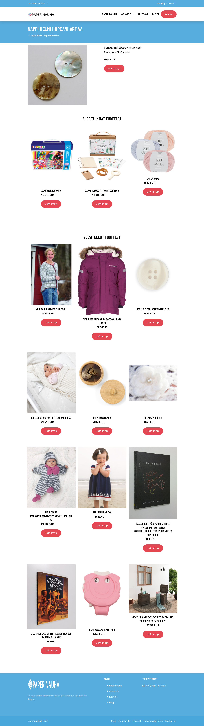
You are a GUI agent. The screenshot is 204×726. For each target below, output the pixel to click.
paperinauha (109, 14)
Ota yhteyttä (124, 720)
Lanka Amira (152, 178)
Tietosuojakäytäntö (153, 720)
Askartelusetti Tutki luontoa (102, 190)
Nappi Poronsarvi (102, 417)
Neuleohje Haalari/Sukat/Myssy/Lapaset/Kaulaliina (51, 516)
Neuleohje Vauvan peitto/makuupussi (51, 417)
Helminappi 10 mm (153, 417)
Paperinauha (115, 685)
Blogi (155, 14)
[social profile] (47, 3)
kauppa (169, 14)
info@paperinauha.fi (165, 3)
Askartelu (127, 14)
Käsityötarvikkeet (126, 47)
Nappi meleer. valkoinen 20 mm (153, 309)
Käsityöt (142, 14)
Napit (138, 47)
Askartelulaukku (51, 190)
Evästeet (136, 720)
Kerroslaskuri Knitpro (102, 629)
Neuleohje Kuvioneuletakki (51, 309)
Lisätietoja (114, 68)
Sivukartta (170, 720)
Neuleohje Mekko (102, 512)
